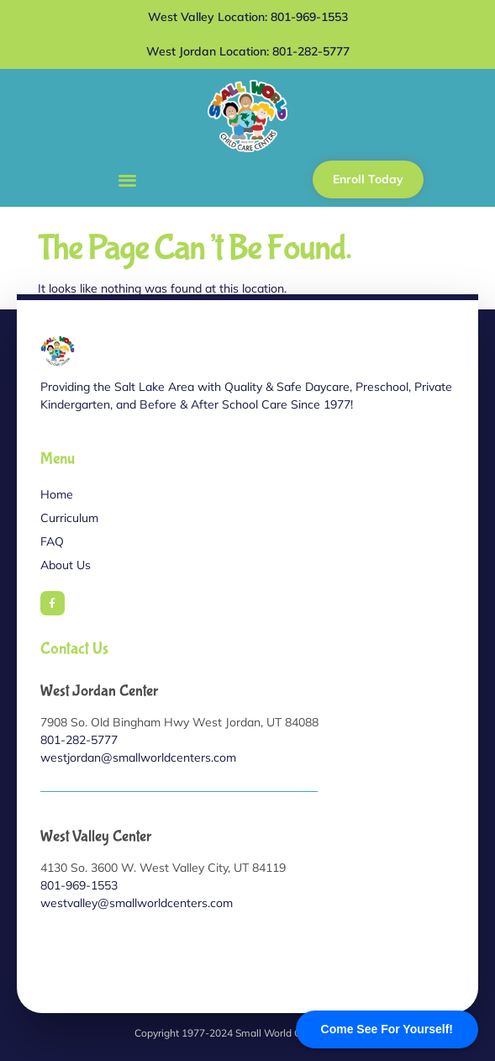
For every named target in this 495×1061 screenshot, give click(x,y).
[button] (127, 179)
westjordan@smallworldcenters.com (138, 757)
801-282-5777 (79, 739)
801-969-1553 (79, 885)
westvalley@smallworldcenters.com (136, 903)
